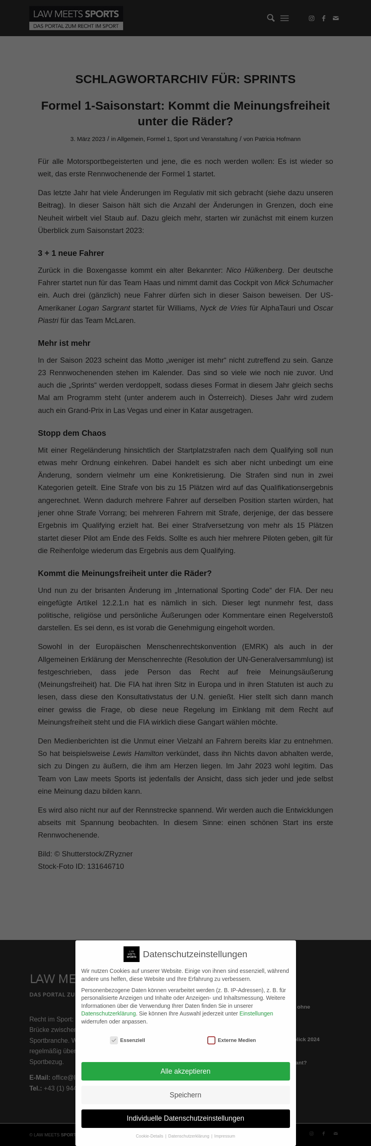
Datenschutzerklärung (108, 1008)
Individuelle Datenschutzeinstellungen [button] (185, 1113)
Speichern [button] (185, 1090)
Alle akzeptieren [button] (185, 1066)
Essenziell (127, 1035)
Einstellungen (256, 1008)
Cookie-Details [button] (150, 1131)
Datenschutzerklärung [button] (189, 1131)
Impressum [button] (224, 1131)
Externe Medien (231, 1035)
